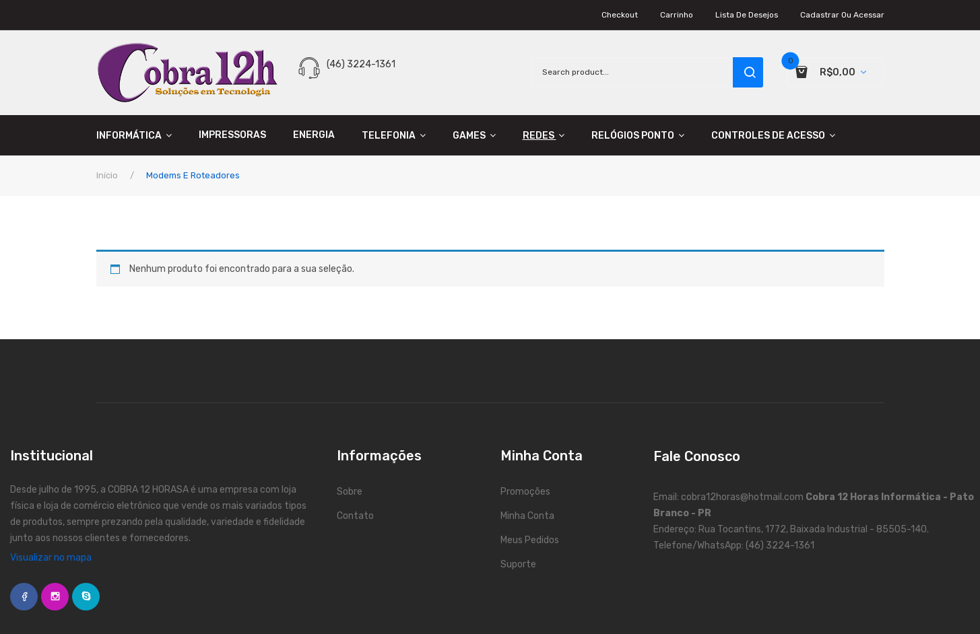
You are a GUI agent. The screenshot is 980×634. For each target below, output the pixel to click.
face (24, 596)
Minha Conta (527, 516)
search (748, 72)
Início (107, 175)
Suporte (518, 564)
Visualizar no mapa (51, 557)
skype (86, 596)
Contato (355, 516)
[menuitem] (140, 135)
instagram (55, 596)
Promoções (525, 491)
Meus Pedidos (529, 540)
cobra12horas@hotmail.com (742, 497)
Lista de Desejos (746, 15)
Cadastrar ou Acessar (842, 15)
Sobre (349, 491)
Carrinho (676, 15)
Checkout (619, 15)
